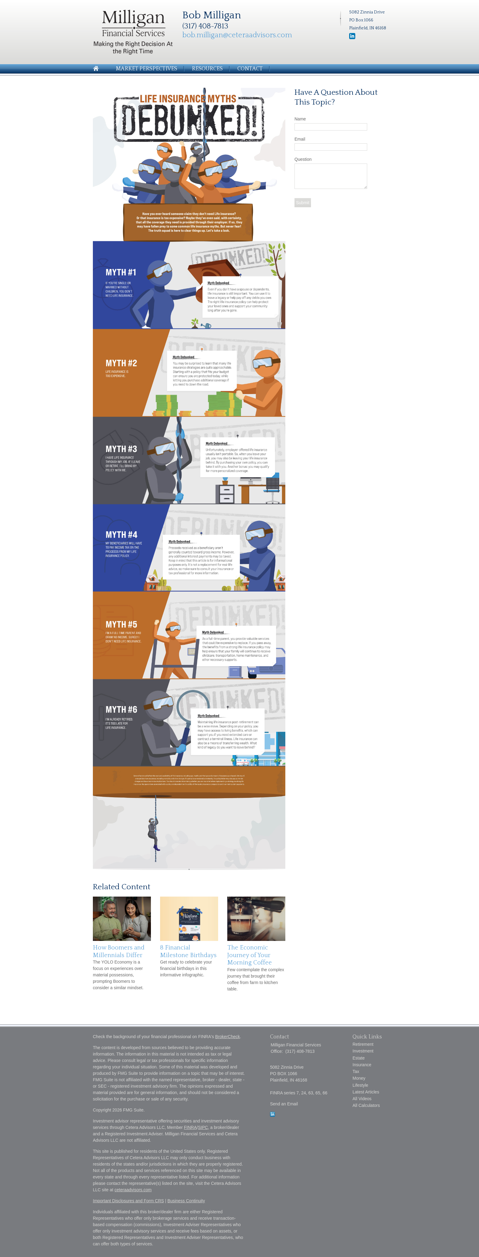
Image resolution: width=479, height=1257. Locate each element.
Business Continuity (186, 1200)
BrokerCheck (227, 1036)
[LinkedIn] (272, 1115)
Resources (207, 69)
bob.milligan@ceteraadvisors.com (237, 35)
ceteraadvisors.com (133, 1189)
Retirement (363, 1044)
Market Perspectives (146, 69)
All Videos (362, 1098)
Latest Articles (366, 1091)
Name (300, 118)
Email (299, 139)
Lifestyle (360, 1085)
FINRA (190, 1127)
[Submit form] (302, 202)
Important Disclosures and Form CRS (128, 1200)
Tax (356, 1071)
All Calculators (366, 1105)
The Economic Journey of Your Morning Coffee (249, 955)
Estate (359, 1058)
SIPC (203, 1127)
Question (303, 159)
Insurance (362, 1064)
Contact (250, 69)
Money (359, 1078)
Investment (363, 1051)
